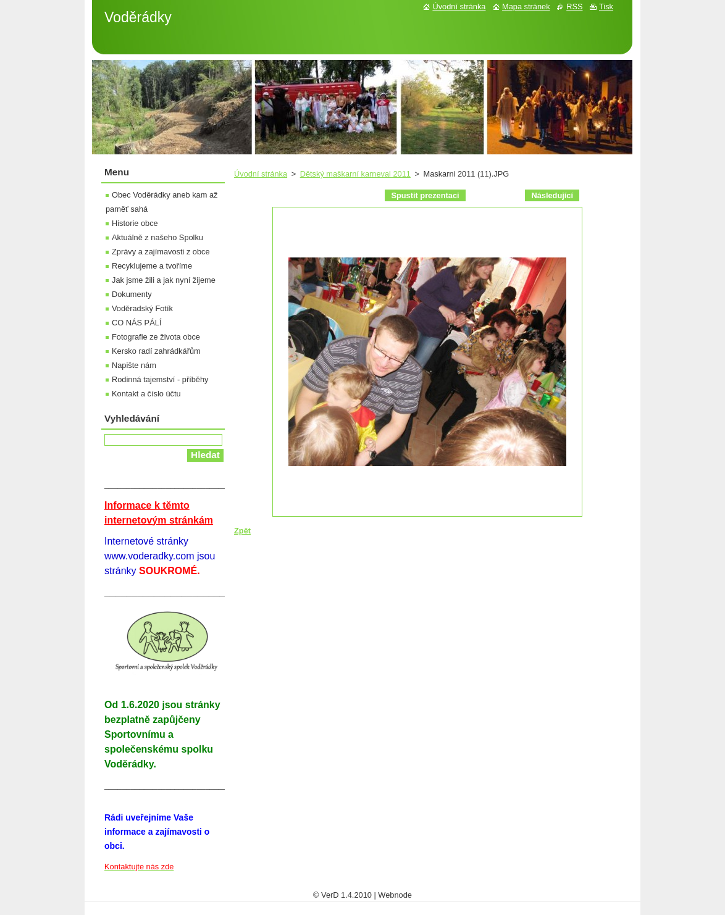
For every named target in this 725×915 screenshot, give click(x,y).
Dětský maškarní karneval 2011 (355, 173)
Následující (552, 195)
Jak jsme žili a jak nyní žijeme (164, 280)
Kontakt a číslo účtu (146, 393)
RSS (574, 6)
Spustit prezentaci (425, 195)
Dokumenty (132, 294)
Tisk (606, 6)
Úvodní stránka (260, 173)
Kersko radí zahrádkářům (156, 351)
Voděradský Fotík (142, 308)
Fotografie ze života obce (156, 336)
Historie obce (135, 223)
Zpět (242, 530)
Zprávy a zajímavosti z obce (161, 251)
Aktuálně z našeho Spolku (157, 237)
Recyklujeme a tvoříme (152, 265)
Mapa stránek (526, 6)
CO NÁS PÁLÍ (136, 322)
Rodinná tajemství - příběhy (160, 379)
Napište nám (134, 365)
